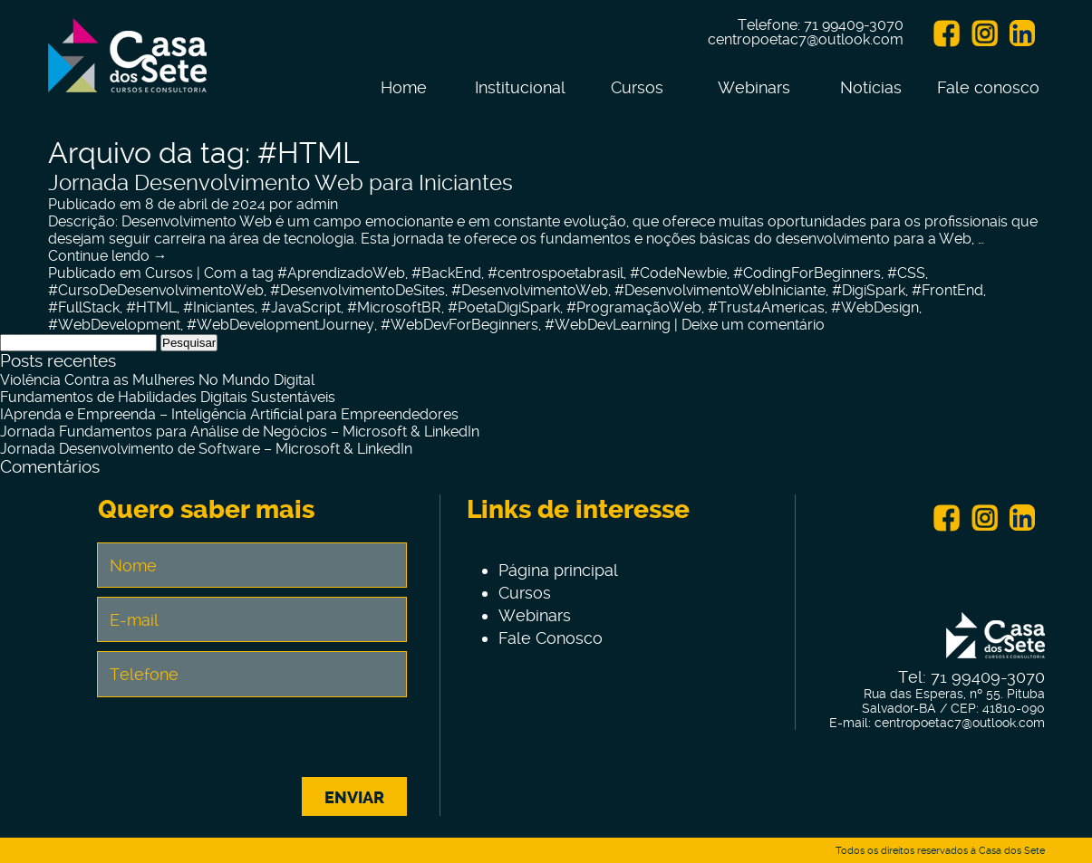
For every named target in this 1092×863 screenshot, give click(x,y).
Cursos (637, 87)
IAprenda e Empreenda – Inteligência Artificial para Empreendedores (229, 414)
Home (404, 87)
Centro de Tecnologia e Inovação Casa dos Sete (127, 66)
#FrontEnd (947, 290)
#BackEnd (446, 273)
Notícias (871, 87)
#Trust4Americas (766, 307)
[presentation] (252, 741)
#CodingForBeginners (807, 273)
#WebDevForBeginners (459, 324)
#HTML (151, 307)
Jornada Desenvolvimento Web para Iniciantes (280, 183)
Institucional (520, 87)
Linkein (1022, 33)
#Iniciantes (219, 307)
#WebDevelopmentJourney (280, 324)
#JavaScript (301, 307)
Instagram (984, 33)
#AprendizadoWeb (341, 273)
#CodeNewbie (678, 273)
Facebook (946, 33)
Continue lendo (108, 255)
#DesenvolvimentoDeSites (357, 290)
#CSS (906, 273)
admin (317, 204)
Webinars (754, 87)
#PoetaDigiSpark (504, 307)
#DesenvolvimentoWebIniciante (720, 290)
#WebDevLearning (608, 324)
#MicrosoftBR (394, 307)
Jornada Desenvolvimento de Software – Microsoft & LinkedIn (206, 448)
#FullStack (84, 307)
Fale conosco (988, 87)
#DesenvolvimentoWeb (529, 290)
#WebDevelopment (114, 324)
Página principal (558, 570)
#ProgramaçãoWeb (633, 307)
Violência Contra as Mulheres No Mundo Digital (157, 379)
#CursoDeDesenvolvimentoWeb (156, 290)
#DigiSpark (868, 290)
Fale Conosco (550, 637)
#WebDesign (875, 307)
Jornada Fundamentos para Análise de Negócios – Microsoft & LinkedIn (239, 431)
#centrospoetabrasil (555, 273)
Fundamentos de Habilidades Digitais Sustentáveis (167, 397)
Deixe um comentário (753, 324)
